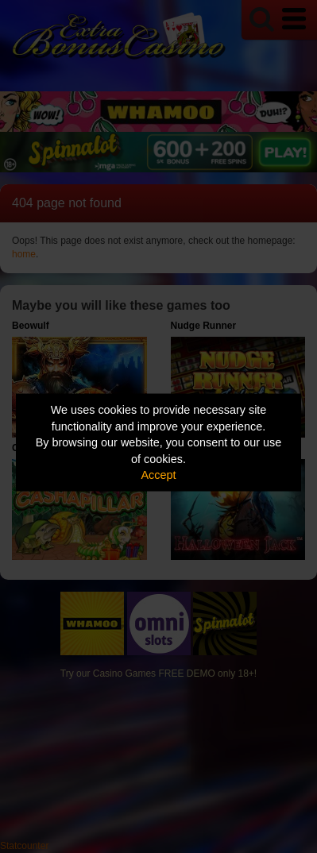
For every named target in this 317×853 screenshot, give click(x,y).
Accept (158, 475)
